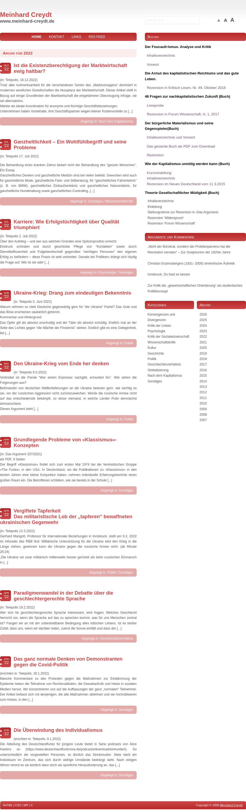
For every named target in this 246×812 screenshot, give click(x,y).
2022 (203, 336)
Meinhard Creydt (26, 14)
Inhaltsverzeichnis (161, 201)
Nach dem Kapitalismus (116, 121)
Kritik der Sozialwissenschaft (168, 336)
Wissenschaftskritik (119, 201)
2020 (203, 348)
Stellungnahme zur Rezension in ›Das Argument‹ (183, 212)
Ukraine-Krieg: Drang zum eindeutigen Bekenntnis (72, 293)
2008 (203, 415)
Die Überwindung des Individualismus (58, 730)
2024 (203, 326)
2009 (203, 409)
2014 (203, 381)
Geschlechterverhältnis (116, 638)
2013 (203, 387)
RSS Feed (97, 37)
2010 (203, 403)
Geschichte (156, 353)
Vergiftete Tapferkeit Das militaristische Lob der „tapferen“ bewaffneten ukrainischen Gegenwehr (66, 516)
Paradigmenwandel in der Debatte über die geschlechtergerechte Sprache (63, 595)
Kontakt (56, 37)
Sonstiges (95, 201)
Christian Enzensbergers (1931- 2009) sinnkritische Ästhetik (191, 263)
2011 (203, 398)
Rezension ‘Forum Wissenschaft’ (171, 223)
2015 (203, 375)
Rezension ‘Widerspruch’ (166, 218)
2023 (203, 331)
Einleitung (155, 207)
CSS (18, 805)
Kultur (152, 348)
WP (26, 805)
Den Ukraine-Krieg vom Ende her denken (61, 363)
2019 (203, 353)
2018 (203, 359)
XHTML (8, 805)
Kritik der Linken (159, 326)
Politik (128, 343)
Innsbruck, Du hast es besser (169, 274)
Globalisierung (158, 370)
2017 (203, 364)
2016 (203, 370)
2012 (203, 392)
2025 (203, 320)
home (37, 37)
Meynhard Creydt (231, 805)
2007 (203, 420)
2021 (203, 342)
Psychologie (107, 272)
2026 (203, 314)
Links (76, 37)
